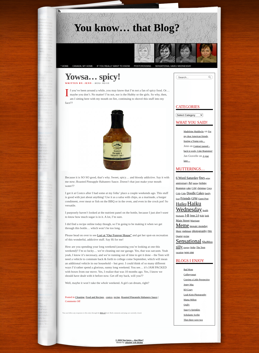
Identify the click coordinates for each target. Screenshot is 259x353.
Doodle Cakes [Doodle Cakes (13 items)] (195, 193)
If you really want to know (113, 66)
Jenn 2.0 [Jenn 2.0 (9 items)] (194, 215)
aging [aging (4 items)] (208, 178)
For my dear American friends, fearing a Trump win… (197, 136)
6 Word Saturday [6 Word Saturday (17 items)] (187, 178)
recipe (117, 297)
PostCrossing (142, 66)
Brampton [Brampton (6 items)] (181, 188)
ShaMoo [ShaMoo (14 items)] (207, 242)
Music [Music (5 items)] (179, 231)
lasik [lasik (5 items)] (207, 216)
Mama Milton (190, 299)
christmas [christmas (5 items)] (201, 188)
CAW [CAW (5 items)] (194, 188)
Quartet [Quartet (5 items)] (179, 236)
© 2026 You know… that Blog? (129, 340)
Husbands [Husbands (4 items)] (180, 216)
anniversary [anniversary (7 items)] (182, 183)
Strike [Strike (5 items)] (193, 247)
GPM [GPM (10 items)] (194, 198)
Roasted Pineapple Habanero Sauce (139, 297)
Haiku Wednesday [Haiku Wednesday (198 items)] (189, 206)
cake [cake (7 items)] (188, 188)
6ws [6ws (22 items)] (202, 178)
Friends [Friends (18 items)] (185, 198)
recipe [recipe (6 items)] (186, 236)
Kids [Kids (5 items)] (202, 216)
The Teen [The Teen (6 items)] (200, 247)
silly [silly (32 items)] (179, 247)
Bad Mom (188, 269)
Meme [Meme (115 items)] (182, 225)
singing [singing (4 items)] (186, 247)
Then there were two (193, 320)
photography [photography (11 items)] (199, 231)
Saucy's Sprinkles (192, 309)
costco (109, 297)
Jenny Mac (189, 284)
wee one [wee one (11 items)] (189, 252)
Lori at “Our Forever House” (114, 235)
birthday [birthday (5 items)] (203, 183)
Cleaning (79, 297)
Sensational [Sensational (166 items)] (188, 241)
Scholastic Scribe (192, 314)
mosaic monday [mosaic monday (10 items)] (199, 226)
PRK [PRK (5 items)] (210, 231)
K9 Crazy (188, 289)
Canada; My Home (82, 66)
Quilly (187, 304)
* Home (64, 66)
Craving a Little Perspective (197, 279)
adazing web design (134, 342)
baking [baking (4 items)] (195, 183)
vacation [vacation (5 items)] (179, 252)
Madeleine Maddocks (194, 131)
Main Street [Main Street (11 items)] (183, 220)
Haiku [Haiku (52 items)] (181, 204)
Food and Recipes (95, 297)
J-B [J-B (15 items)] (187, 215)
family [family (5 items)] (208, 193)
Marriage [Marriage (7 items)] (195, 220)
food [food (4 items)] (178, 199)
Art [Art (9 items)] (190, 183)
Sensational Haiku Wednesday (173, 66)
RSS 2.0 (103, 313)
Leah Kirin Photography (195, 294)
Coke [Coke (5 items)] (183, 193)
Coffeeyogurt (190, 274)
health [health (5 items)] (205, 210)
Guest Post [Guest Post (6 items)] (203, 198)
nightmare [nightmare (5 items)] (186, 231)
